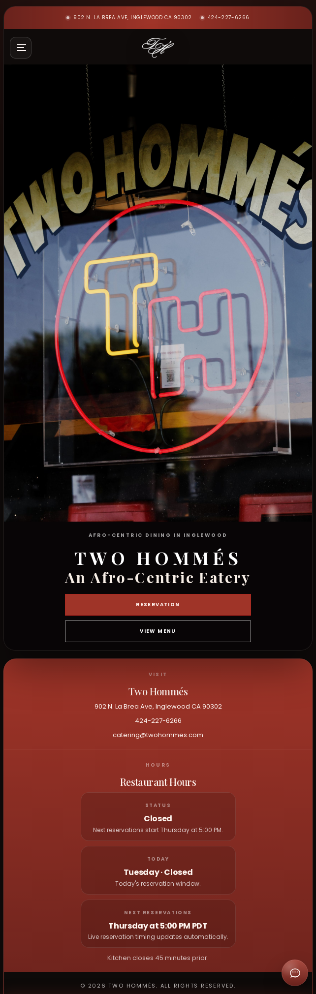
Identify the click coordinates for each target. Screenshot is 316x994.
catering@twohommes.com (158, 735)
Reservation (158, 604)
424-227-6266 (225, 17)
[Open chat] (295, 973)
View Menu (158, 631)
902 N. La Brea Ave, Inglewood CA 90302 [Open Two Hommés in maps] (129, 17)
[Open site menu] (21, 48)
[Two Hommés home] (158, 48)
